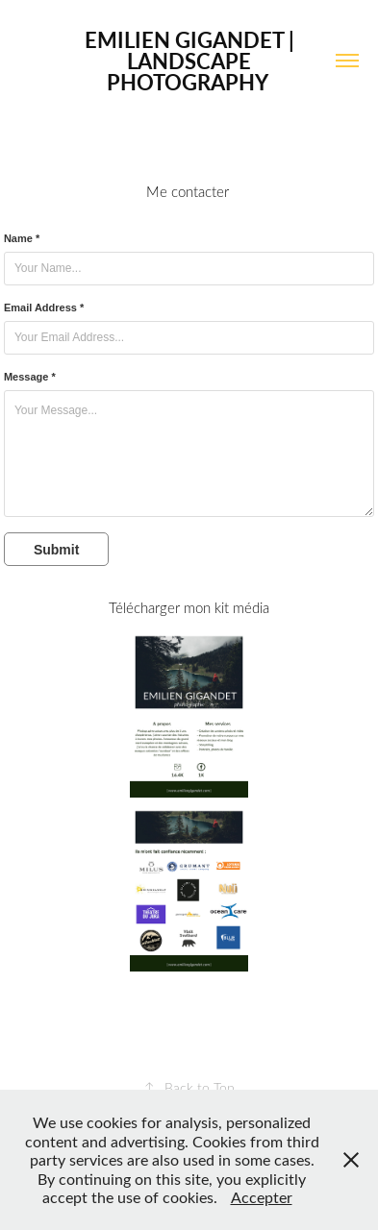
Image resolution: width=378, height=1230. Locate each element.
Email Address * (44, 307)
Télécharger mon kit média (189, 607)
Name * (21, 238)
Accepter (261, 1197)
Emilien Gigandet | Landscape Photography (192, 60)
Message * (30, 376)
